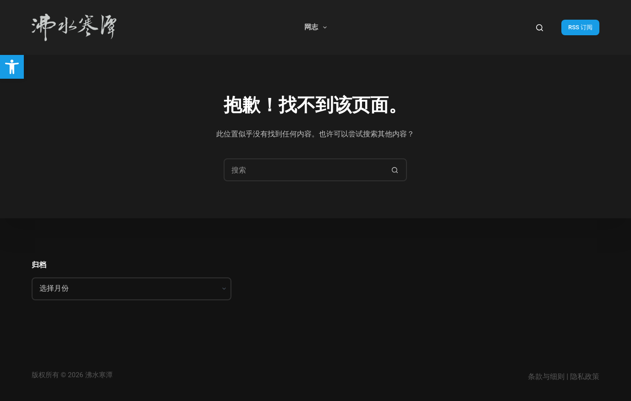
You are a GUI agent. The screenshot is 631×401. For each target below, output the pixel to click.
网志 (317, 27)
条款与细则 (546, 376)
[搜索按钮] (394, 169)
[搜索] (539, 27)
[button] (12, 67)
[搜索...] (304, 169)
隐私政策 (584, 376)
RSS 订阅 (580, 27)
